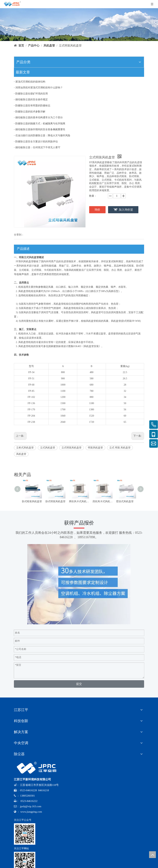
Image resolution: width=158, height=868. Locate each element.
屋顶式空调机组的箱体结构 (30, 81)
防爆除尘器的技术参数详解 (30, 111)
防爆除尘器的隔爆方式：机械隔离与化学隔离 (40, 123)
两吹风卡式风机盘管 (79, 501)
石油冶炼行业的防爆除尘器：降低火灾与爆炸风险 (42, 135)
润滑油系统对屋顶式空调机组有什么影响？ (39, 87)
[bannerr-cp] (79, 24)
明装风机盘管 (95, 447)
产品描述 (23, 248)
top (152, 854)
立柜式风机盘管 (25, 447)
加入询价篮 (126, 209)
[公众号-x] (24, 834)
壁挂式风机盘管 (125, 501)
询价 (97, 209)
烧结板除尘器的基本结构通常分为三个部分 (39, 117)
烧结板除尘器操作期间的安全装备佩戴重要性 (40, 129)
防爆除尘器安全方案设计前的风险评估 (36, 141)
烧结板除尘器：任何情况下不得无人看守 (37, 147)
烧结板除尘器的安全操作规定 (31, 99)
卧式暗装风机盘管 (32, 501)
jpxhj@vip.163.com (30, 806)
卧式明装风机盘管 (55, 501)
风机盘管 (21, 454)
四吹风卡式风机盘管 (103, 501)
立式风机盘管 (47, 447)
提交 (79, 683)
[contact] (79, 584)
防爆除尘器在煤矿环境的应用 (31, 93)
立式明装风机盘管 (71, 447)
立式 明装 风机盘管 (120, 447)
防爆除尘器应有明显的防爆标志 (32, 105)
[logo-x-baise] (38, 768)
